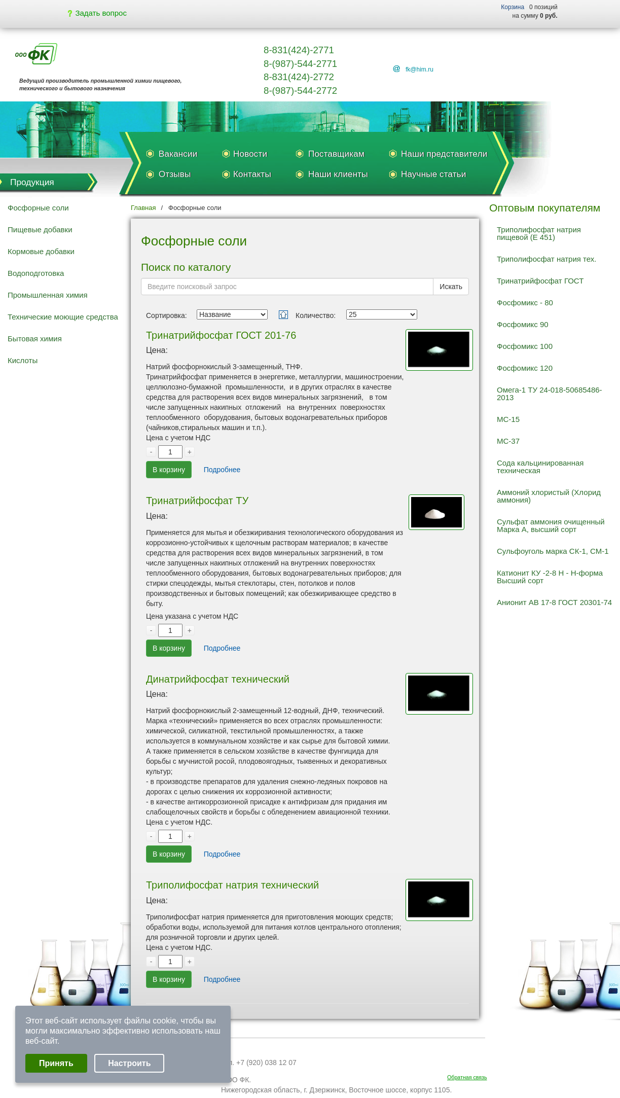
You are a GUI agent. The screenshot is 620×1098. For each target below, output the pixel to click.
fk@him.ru (419, 69)
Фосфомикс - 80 (525, 302)
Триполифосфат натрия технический (232, 885)
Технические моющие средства (63, 316)
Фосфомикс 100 (525, 346)
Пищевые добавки (40, 229)
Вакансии (178, 154)
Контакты (252, 174)
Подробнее (222, 470)
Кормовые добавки (41, 251)
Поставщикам (336, 154)
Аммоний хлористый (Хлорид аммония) (549, 496)
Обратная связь (467, 1077)
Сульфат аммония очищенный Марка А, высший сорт (551, 525)
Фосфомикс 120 (525, 368)
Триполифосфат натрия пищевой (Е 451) (539, 233)
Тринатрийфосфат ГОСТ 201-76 (221, 335)
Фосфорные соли (38, 207)
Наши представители (444, 154)
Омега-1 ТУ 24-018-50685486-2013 (549, 393)
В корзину (169, 470)
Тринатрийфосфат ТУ (197, 500)
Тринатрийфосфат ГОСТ (540, 280)
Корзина (512, 7)
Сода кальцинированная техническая (540, 466)
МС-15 (508, 419)
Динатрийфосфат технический (217, 679)
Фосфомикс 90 (523, 324)
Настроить (129, 1063)
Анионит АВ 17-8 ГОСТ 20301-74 (554, 602)
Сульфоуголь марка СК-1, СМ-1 (553, 551)
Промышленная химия (48, 295)
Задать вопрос (97, 13)
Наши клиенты (338, 174)
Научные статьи (433, 174)
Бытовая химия (35, 338)
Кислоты (23, 360)
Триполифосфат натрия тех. (546, 259)
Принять (56, 1063)
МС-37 (508, 441)
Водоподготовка (36, 273)
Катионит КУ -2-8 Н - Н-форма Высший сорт (550, 577)
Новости (250, 154)
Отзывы (175, 174)
